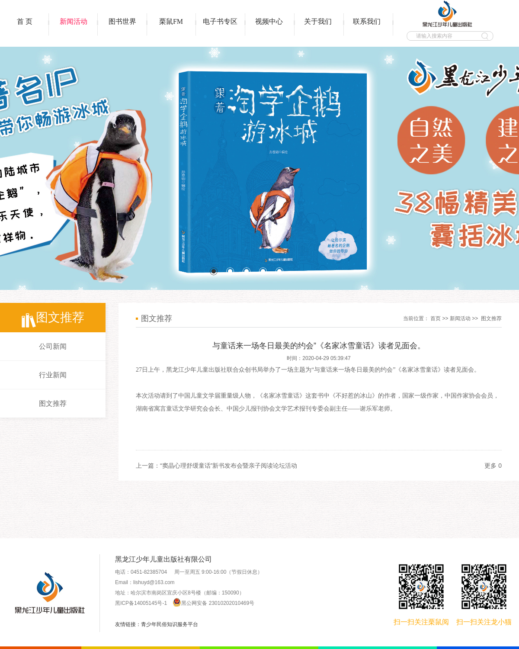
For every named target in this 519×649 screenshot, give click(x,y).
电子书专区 (220, 21)
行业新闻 (53, 375)
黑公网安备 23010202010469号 (213, 603)
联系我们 (367, 21)
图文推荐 (53, 403)
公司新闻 (53, 346)
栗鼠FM (171, 21)
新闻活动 (73, 21)
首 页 (24, 21)
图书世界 (122, 21)
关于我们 (318, 21)
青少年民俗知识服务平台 (169, 624)
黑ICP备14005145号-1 (141, 603)
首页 (435, 318)
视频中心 (269, 21)
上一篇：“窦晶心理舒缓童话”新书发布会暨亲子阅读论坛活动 (216, 465)
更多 (490, 465)
